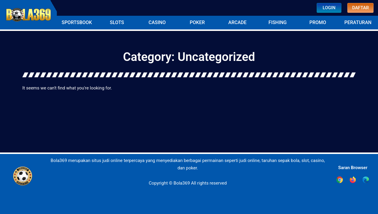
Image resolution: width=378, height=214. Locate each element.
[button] (77, 22)
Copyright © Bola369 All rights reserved (188, 183)
